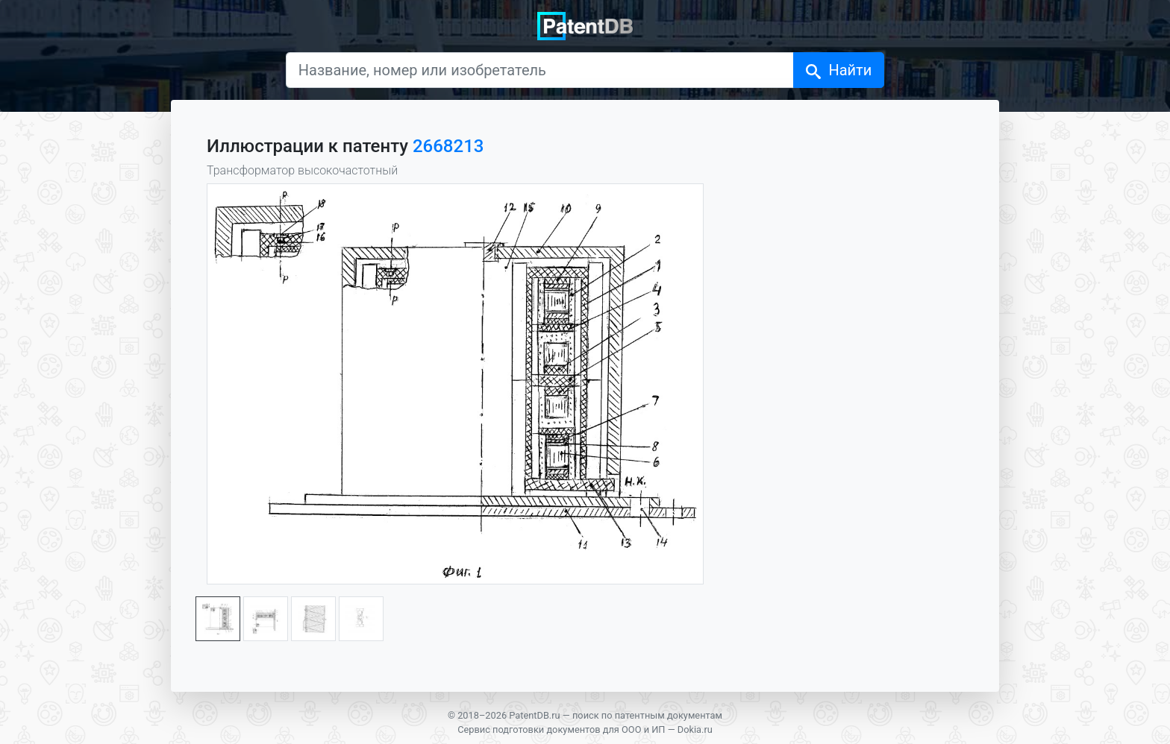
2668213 (448, 146)
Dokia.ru (695, 729)
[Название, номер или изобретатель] (540, 70)
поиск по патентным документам (647, 715)
